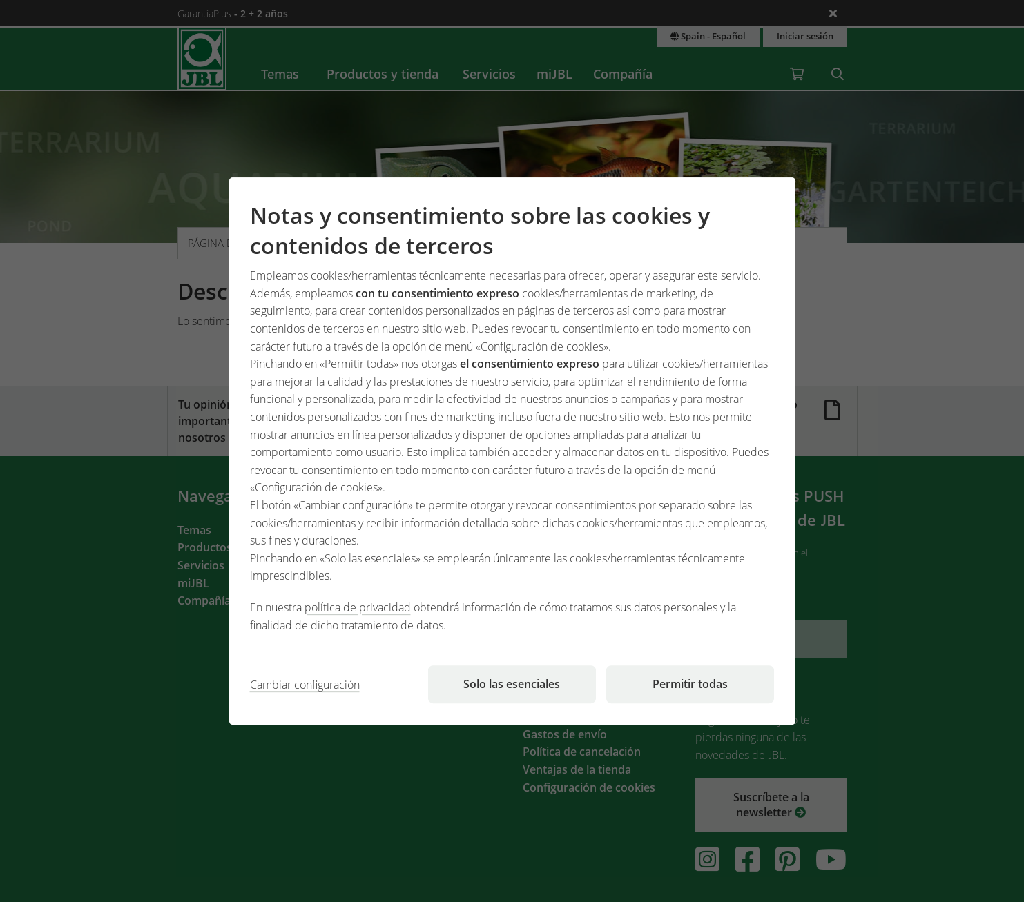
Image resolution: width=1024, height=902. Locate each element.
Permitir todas (690, 684)
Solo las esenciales (511, 684)
